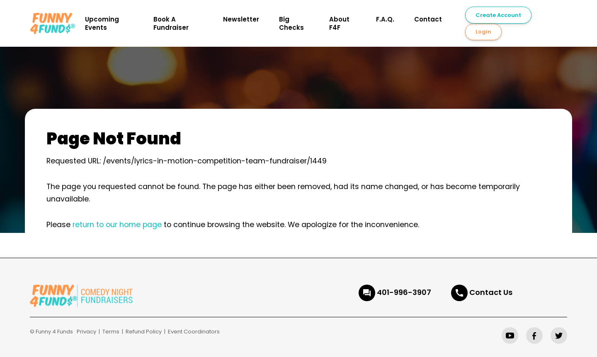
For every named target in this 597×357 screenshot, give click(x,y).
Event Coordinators (194, 331)
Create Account (498, 15)
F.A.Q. (385, 19)
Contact (428, 19)
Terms (110, 331)
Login (483, 32)
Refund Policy (144, 331)
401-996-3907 (404, 292)
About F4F (339, 23)
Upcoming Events (102, 23)
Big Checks (291, 23)
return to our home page (117, 225)
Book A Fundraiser (171, 23)
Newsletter (241, 19)
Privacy (86, 331)
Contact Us (490, 292)
